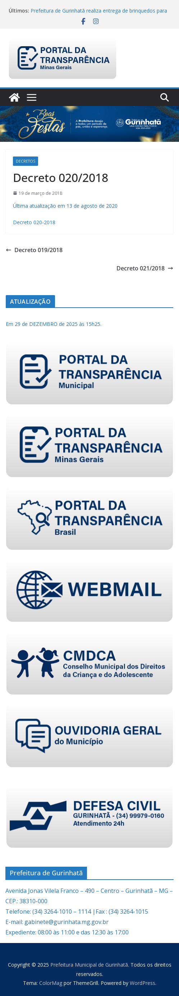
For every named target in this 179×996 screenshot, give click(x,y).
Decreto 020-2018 (34, 222)
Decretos (25, 161)
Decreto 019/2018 (34, 250)
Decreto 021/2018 (144, 268)
